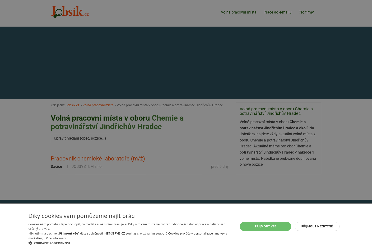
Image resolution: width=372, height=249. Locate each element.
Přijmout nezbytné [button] (317, 226)
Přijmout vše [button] (265, 226)
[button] (130, 243)
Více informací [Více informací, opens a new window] (56, 238)
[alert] (186, 124)
